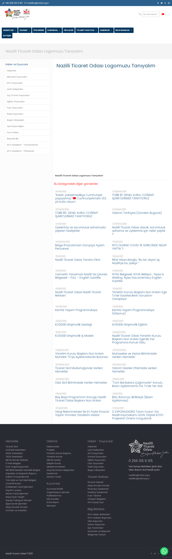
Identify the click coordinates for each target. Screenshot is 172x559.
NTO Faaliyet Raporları (99, 517)
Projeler (51, 449)
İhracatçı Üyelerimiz (98, 488)
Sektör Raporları (96, 524)
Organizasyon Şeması (58, 492)
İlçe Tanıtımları (95, 527)
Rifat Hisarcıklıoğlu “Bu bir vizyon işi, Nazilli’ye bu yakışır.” (136, 261)
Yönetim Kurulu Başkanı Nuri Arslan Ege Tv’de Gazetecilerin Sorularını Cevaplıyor (139, 295)
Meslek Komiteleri (56, 466)
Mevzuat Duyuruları (17, 76)
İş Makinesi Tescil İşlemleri (19, 486)
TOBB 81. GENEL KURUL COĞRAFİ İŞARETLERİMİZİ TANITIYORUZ (133, 196)
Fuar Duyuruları (15, 107)
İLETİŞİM (7, 35)
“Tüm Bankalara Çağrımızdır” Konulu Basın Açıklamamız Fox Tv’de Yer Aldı (137, 384)
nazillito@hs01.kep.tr (139, 478)
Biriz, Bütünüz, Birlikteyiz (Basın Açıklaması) (132, 398)
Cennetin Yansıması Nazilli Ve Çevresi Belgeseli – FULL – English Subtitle (81, 276)
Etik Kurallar (53, 499)
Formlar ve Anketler (16, 510)
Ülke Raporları (95, 521)
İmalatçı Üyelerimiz (98, 492)
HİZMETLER (9, 30)
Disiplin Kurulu (54, 463)
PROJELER (68, 30)
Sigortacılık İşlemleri (16, 503)
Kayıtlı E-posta (13, 490)
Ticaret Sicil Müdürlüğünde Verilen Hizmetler (79, 369)
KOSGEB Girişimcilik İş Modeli (74, 336)
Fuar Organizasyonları (17, 466)
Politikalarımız (54, 495)
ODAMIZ (24, 30)
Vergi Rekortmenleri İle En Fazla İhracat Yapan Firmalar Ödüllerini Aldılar (82, 413)
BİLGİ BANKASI (124, 30)
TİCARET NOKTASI (87, 30)
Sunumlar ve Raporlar (99, 531)
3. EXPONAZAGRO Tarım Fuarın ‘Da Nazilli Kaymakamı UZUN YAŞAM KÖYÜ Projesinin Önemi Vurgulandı (137, 415)
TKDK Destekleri (14, 456)
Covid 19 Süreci (13, 483)
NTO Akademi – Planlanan (20, 151)
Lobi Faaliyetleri (15, 89)
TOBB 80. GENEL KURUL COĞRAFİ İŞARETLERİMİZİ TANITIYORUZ (76, 214)
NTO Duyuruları (15, 83)
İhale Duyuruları (15, 113)
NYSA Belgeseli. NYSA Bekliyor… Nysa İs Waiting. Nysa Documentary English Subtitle (138, 277)
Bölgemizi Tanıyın (97, 534)
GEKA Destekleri (14, 453)
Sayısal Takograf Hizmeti (18, 500)
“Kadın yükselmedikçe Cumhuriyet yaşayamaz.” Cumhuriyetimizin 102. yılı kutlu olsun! (81, 198)
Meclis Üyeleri (54, 460)
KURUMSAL (54, 30)
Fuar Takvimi (94, 495)
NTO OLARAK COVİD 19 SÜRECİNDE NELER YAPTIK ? (139, 247)
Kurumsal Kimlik (55, 488)
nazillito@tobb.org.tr (38, 3)
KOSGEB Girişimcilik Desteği (73, 324)
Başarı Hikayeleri (15, 120)
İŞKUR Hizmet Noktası (17, 460)
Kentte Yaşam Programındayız (76, 310)
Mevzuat (51, 505)
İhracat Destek (95, 482)
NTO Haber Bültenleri (99, 514)
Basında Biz (13, 138)
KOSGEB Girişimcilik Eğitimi (129, 324)
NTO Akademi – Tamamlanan (22, 144)
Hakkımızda (53, 446)
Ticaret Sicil (12, 446)
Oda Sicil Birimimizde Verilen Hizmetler (81, 383)
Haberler (11, 70)
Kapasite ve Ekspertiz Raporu (21, 473)
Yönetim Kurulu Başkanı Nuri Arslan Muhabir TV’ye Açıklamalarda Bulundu (81, 355)
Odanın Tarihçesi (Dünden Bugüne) (137, 213)
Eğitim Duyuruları (16, 101)
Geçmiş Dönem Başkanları (60, 470)
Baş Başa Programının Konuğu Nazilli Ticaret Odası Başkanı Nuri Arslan (80, 398)
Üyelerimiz (52, 473)
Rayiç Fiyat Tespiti (15, 497)
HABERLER (106, 30)
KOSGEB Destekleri (16, 449)
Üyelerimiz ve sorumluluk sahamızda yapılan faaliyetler (80, 229)
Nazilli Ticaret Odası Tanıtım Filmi (77, 260)
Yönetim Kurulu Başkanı (59, 453)
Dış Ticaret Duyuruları (18, 95)
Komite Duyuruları (97, 456)
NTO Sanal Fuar (96, 502)
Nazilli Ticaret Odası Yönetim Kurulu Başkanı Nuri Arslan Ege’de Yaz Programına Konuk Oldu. (136, 339)
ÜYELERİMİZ (38, 30)
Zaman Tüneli (54, 476)
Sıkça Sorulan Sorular (17, 507)
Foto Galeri (13, 132)
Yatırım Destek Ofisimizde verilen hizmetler (134, 369)
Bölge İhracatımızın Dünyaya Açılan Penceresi (80, 247)
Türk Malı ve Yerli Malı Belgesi (21, 480)
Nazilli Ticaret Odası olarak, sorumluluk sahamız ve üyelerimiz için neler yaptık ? (138, 230)
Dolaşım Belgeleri (97, 499)
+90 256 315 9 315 (14, 3)
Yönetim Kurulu (54, 456)
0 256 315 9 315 (141, 460)
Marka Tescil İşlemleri (17, 493)
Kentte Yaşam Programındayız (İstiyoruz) (133, 311)
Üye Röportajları (15, 126)
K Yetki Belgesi (13, 463)
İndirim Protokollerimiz (17, 476)
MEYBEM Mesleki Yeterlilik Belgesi (23, 470)
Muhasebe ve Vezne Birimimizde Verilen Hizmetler (134, 355)
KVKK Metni (53, 502)
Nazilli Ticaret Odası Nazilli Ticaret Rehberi (78, 293)
